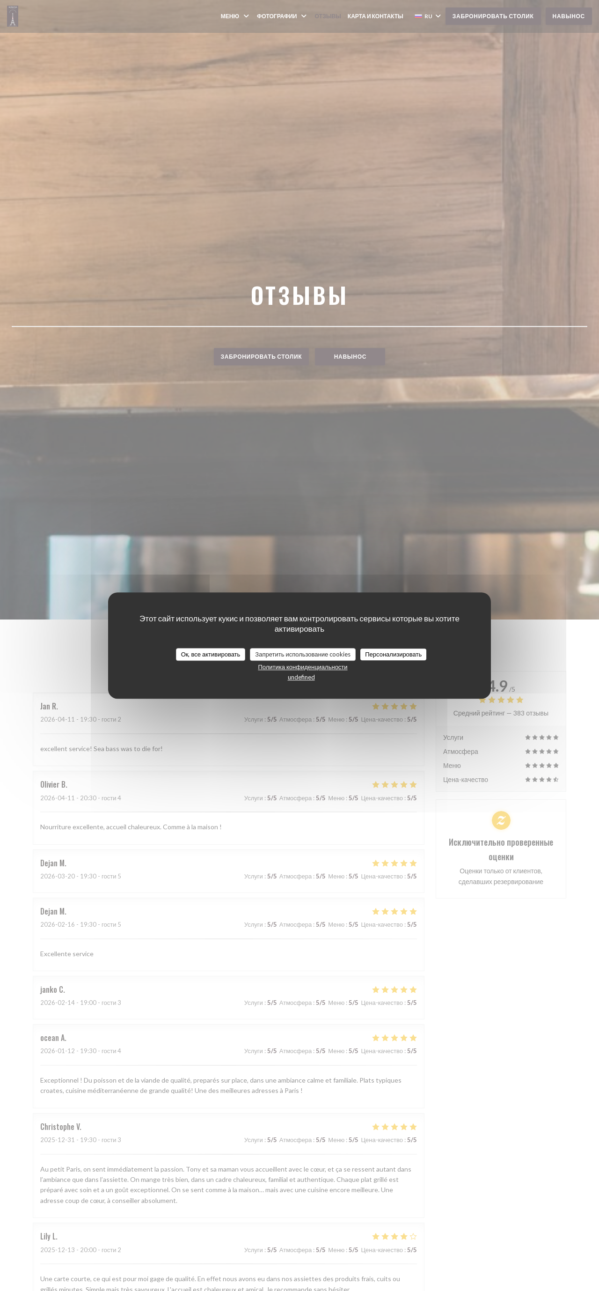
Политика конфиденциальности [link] (302, 667)
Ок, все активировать (211, 654)
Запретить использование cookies (303, 654)
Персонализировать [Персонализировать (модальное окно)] (393, 654)
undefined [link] (301, 677)
